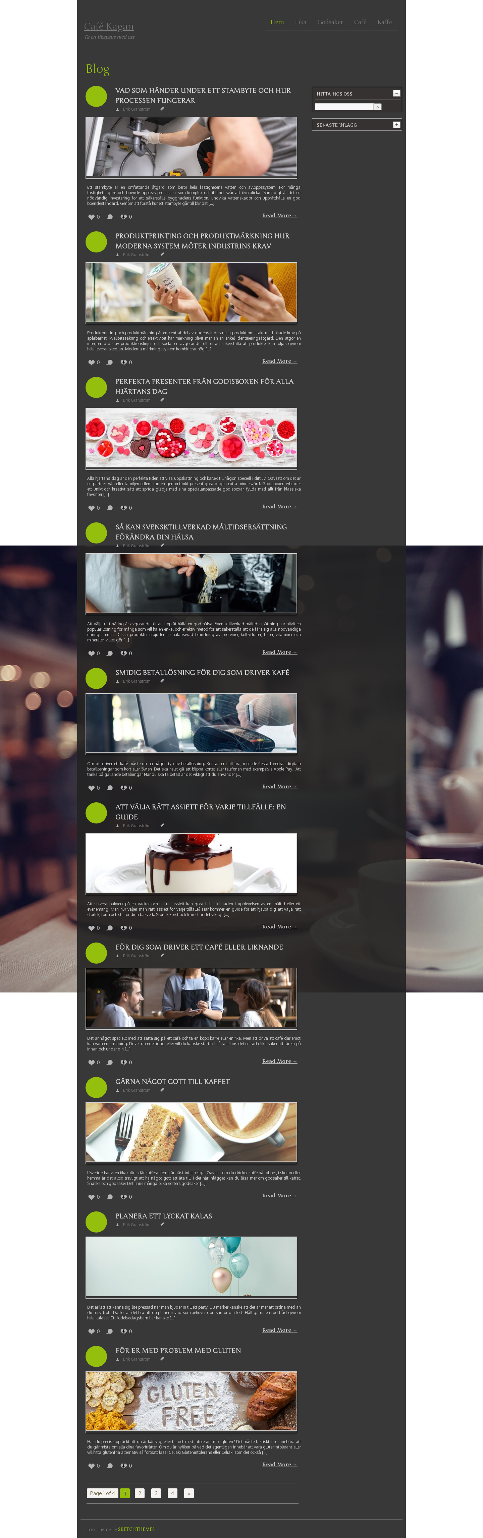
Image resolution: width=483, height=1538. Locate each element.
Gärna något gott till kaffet (172, 1082)
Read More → (280, 215)
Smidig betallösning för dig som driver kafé (202, 673)
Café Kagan (109, 26)
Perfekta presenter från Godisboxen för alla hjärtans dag (204, 387)
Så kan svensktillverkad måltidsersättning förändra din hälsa (201, 532)
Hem (277, 22)
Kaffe (384, 22)
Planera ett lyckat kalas (163, 1216)
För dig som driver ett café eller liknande (199, 947)
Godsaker (330, 22)
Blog (98, 69)
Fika (301, 22)
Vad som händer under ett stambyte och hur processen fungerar (203, 96)
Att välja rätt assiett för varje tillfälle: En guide (200, 812)
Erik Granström (136, 109)
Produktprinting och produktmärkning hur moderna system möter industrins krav (202, 241)
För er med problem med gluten (178, 1351)
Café (360, 22)
